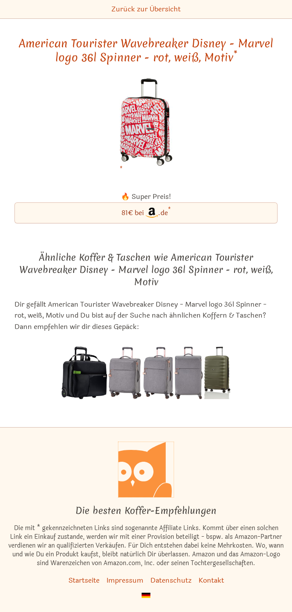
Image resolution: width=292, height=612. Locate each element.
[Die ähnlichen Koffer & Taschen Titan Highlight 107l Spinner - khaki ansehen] (217, 373)
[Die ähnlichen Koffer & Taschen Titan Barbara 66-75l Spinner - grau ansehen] (158, 373)
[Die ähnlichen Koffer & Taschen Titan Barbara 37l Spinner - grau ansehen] (125, 373)
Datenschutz (171, 580)
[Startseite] (146, 470)
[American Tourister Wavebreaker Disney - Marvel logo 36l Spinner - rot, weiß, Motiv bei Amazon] (146, 127)
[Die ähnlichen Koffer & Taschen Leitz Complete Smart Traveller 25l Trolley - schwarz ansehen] (84, 373)
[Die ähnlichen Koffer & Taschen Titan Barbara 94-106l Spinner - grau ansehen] (188, 373)
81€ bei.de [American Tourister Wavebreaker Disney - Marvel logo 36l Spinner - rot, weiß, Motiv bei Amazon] (146, 212)
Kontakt (211, 580)
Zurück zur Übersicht (146, 9)
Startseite (84, 580)
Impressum (125, 580)
